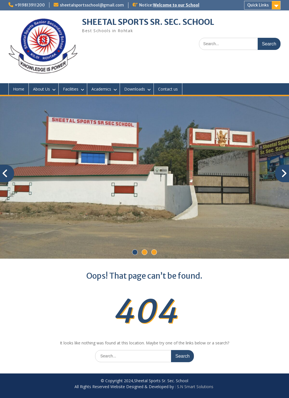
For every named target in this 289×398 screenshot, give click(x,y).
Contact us (168, 89)
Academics (101, 89)
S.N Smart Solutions (195, 386)
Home (18, 89)
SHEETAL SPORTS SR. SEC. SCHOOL (148, 22)
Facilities (70, 89)
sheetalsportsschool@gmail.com (92, 5)
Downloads (134, 89)
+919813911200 (30, 5)
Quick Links (258, 5)
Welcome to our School (176, 5)
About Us (41, 89)
